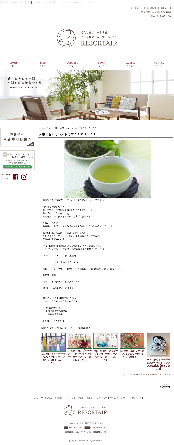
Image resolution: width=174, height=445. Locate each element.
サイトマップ (102, 398)
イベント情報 (52, 128)
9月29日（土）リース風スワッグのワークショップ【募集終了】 (132, 353)
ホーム (14, 66)
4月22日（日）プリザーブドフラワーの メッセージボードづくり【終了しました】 (79, 355)
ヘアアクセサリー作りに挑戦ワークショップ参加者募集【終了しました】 (158, 364)
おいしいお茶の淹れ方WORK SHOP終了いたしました (147, 374)
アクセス (130, 66)
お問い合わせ (135, 398)
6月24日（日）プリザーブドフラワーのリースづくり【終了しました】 (106, 355)
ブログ (101, 66)
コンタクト (159, 66)
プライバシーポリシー (118, 398)
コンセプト (72, 66)
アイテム (43, 66)
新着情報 (58, 398)
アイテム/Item (46, 398)
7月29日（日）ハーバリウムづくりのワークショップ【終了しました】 (53, 358)
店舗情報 (90, 398)
